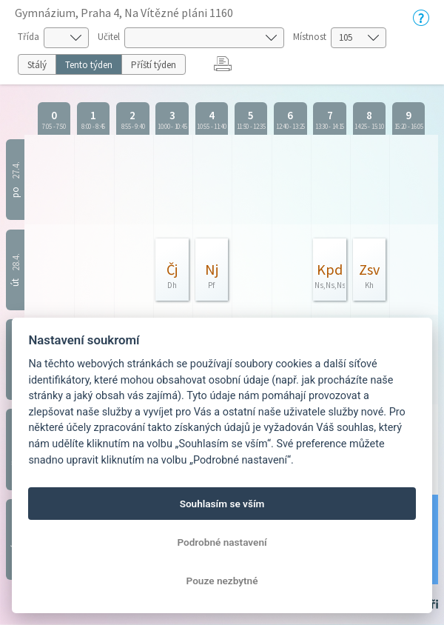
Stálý (37, 65)
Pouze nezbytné (222, 580)
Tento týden (88, 65)
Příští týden (153, 65)
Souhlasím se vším (222, 503)
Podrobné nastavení (221, 542)
